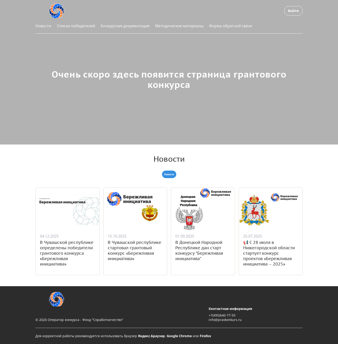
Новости (43, 25)
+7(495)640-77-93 (222, 315)
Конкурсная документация (125, 25)
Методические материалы (179, 25)
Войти (293, 10)
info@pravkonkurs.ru (225, 319)
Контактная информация (230, 308)
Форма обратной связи (230, 25)
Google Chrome (179, 336)
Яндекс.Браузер (151, 336)
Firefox (205, 336)
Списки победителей (76, 25)
